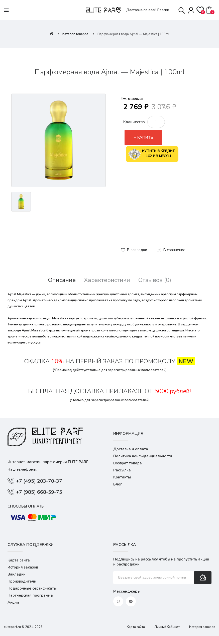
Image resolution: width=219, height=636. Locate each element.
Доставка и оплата (130, 449)
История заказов (23, 567)
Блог (117, 484)
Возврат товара (127, 463)
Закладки (17, 574)
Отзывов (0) (154, 280)
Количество (134, 121)
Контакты (122, 477)
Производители (22, 581)
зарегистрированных (124, 370)
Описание (62, 280)
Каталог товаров (75, 34)
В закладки (137, 249)
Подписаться (202, 577)
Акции (13, 602)
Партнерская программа (30, 595)
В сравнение (174, 249)
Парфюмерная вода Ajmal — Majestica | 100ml (133, 34)
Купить (145, 137)
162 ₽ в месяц (151, 154)
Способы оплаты (26, 506)
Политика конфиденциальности (142, 456)
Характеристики (107, 280)
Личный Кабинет (167, 627)
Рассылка (122, 470)
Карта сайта (19, 560)
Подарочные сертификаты (32, 588)
